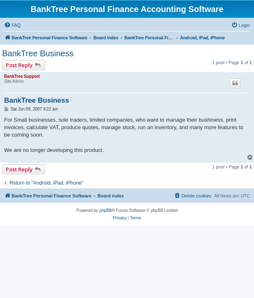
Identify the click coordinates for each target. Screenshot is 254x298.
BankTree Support (22, 76)
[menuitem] (12, 25)
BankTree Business (38, 53)
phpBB (105, 210)
